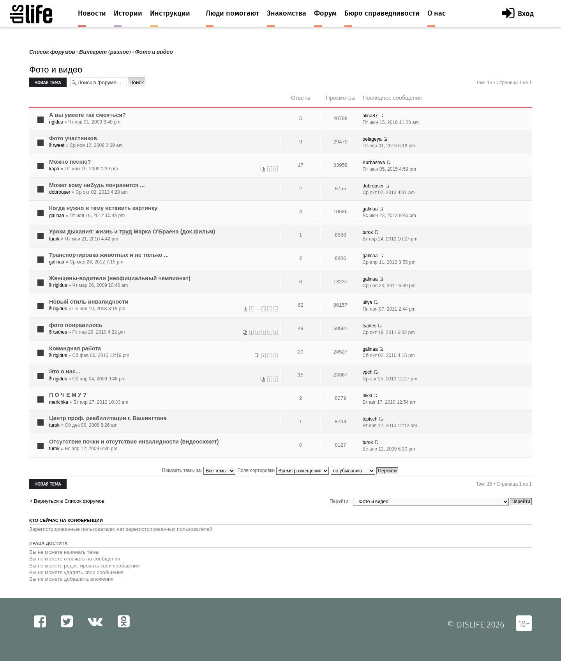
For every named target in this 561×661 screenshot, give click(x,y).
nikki (367, 395)
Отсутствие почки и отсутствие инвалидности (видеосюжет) (134, 441)
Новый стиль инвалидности (88, 302)
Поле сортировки (282, 470)
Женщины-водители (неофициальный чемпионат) (120, 278)
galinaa (56, 215)
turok (54, 239)
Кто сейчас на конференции (66, 520)
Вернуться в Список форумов (69, 501)
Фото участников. (74, 138)
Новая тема (48, 82)
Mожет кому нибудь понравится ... (97, 185)
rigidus (56, 122)
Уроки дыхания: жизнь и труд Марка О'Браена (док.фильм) (132, 231)
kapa (54, 168)
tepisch (369, 419)
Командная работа (75, 348)
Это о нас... (64, 371)
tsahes (60, 332)
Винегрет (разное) (105, 52)
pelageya (371, 139)
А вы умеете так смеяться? (87, 115)
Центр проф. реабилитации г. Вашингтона (108, 418)
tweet (58, 145)
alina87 (370, 115)
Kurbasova (373, 162)
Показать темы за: (198, 470)
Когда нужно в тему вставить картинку (103, 208)
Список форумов (52, 52)
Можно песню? (70, 162)
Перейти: (339, 501)
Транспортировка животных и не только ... (109, 255)
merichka (58, 402)
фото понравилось (75, 325)
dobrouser (59, 192)
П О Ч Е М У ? (67, 395)
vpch (367, 372)
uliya (367, 302)
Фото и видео (154, 52)
